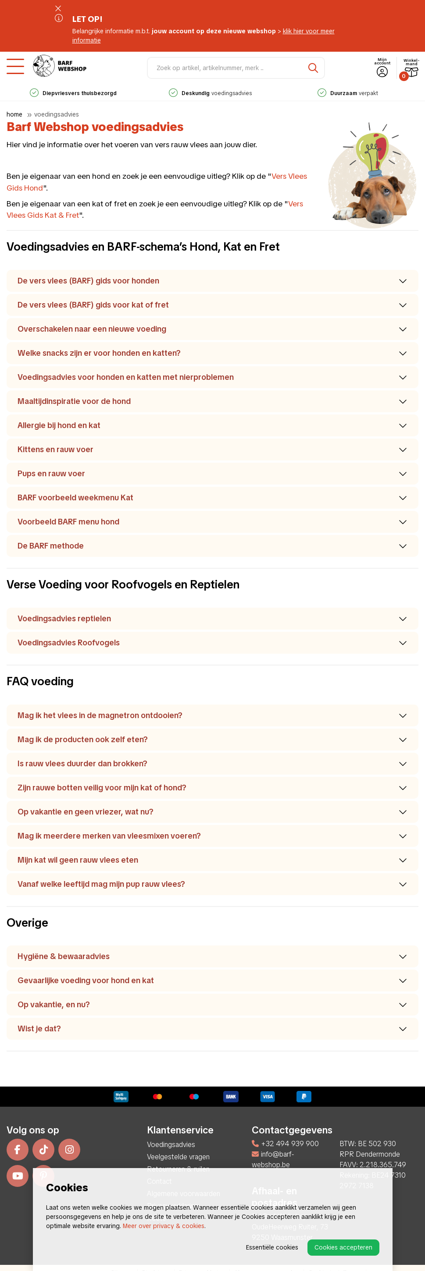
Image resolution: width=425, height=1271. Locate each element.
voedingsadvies (210, 93)
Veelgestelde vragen (178, 1156)
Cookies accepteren (343, 1247)
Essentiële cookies (272, 1247)
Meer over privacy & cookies (163, 1226)
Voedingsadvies (56, 114)
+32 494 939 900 (285, 1143)
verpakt (348, 93)
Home (14, 114)
